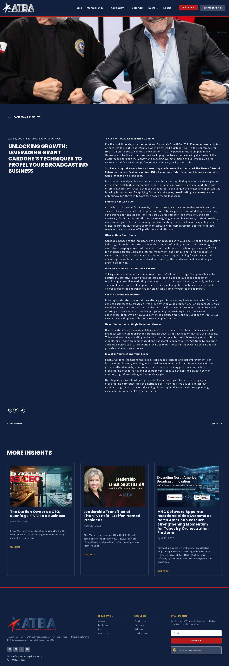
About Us (102, 621)
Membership (96, 8)
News (153, 8)
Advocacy (119, 8)
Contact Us (103, 633)
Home (78, 8)
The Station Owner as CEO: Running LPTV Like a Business (37, 513)
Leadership (46, 138)
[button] (9, 410)
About (168, 8)
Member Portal (142, 633)
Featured (31, 138)
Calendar (138, 8)
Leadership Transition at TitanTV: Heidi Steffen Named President (112, 516)
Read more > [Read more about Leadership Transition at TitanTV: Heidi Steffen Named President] (90, 554)
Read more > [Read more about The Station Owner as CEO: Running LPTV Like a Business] (16, 547)
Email (174, 629)
